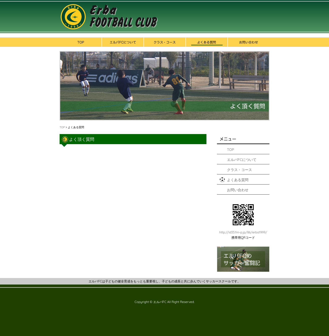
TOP (62, 127)
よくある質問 (237, 180)
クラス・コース (239, 169)
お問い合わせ (237, 190)
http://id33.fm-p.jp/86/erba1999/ (243, 232)
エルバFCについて (241, 159)
